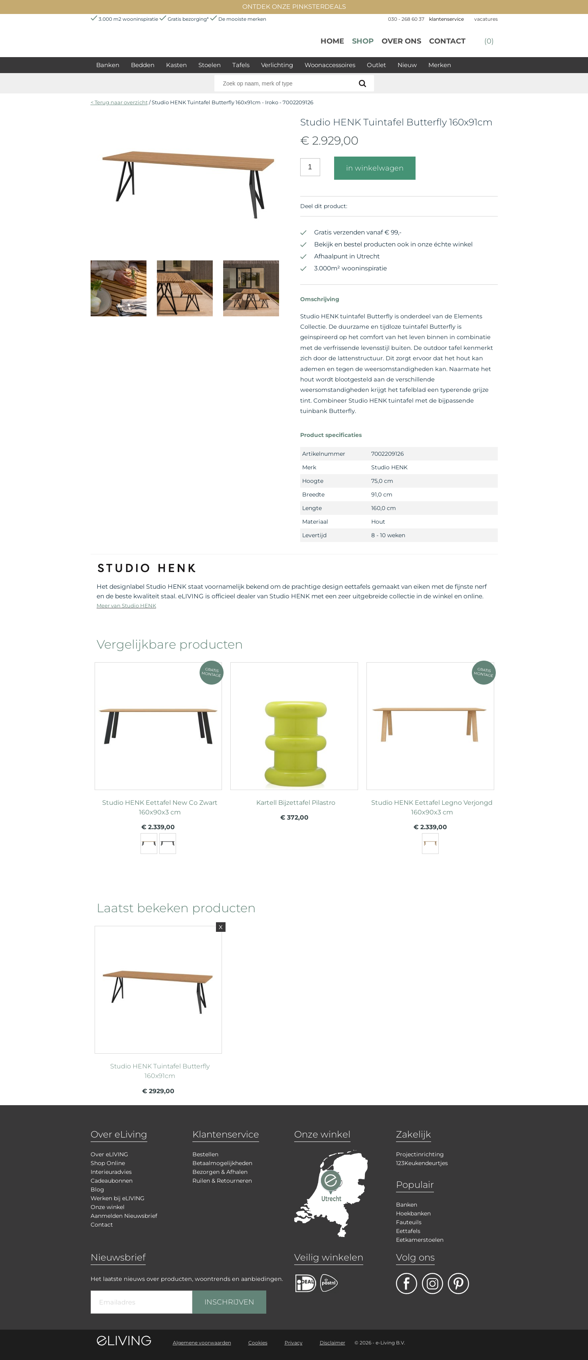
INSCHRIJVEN (229, 1302)
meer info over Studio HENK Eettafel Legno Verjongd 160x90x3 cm (430, 722)
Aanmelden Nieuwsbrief (124, 1215)
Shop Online (108, 1163)
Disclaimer (332, 1343)
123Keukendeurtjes (422, 1163)
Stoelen (209, 65)
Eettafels (408, 1231)
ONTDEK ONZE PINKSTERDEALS (294, 6)
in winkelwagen (375, 168)
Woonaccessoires (330, 65)
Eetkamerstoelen (419, 1239)
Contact (447, 41)
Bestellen (205, 1154)
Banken (107, 65)
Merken (439, 65)
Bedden (142, 65)
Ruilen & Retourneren (222, 1180)
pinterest (458, 1283)
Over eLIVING (109, 1154)
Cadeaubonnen (112, 1180)
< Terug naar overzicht (119, 102)
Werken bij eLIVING (118, 1198)
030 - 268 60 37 (406, 19)
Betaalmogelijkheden (222, 1163)
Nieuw (407, 65)
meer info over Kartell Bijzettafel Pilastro (294, 722)
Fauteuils (409, 1222)
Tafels (240, 65)
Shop (363, 41)
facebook (406, 1283)
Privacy (294, 1343)
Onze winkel (108, 1207)
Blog (97, 1189)
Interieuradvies (111, 1171)
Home (332, 41)
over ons (401, 41)
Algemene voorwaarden (202, 1343)
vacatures (486, 19)
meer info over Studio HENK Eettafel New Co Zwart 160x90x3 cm (158, 722)
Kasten (176, 65)
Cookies (257, 1343)
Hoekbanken (413, 1213)
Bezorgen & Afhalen (219, 1171)
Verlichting (277, 65)
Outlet (376, 65)
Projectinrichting (420, 1154)
